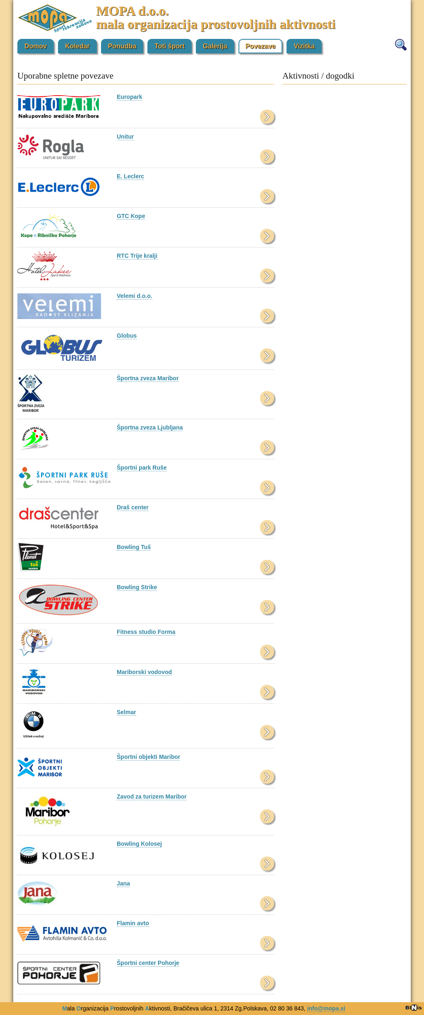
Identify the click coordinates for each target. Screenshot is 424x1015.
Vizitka (304, 46)
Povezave (261, 46)
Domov (35, 46)
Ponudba (122, 46)
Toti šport (169, 46)
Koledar (77, 46)
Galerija (215, 46)
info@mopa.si (326, 1008)
